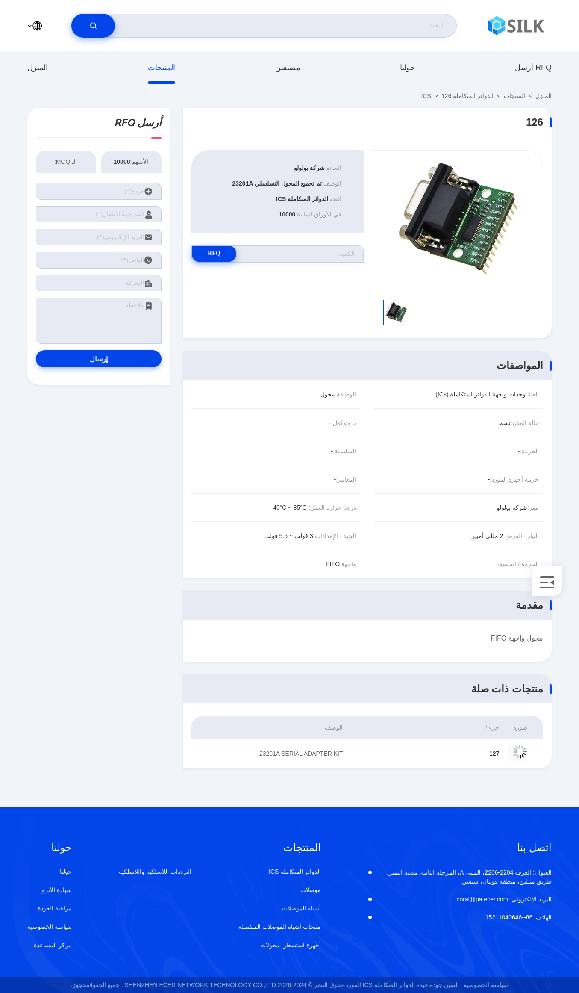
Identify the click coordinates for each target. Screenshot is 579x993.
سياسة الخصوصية (49, 926)
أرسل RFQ (533, 67)
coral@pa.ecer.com (504, 899)
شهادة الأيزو (57, 890)
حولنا (407, 67)
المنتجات (161, 67)
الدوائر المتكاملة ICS (457, 95)
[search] (93, 26)
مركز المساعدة (53, 945)
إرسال (99, 359)
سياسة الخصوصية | (484, 984)
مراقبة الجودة (55, 908)
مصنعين (287, 67)
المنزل (37, 67)
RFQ (221, 254)
